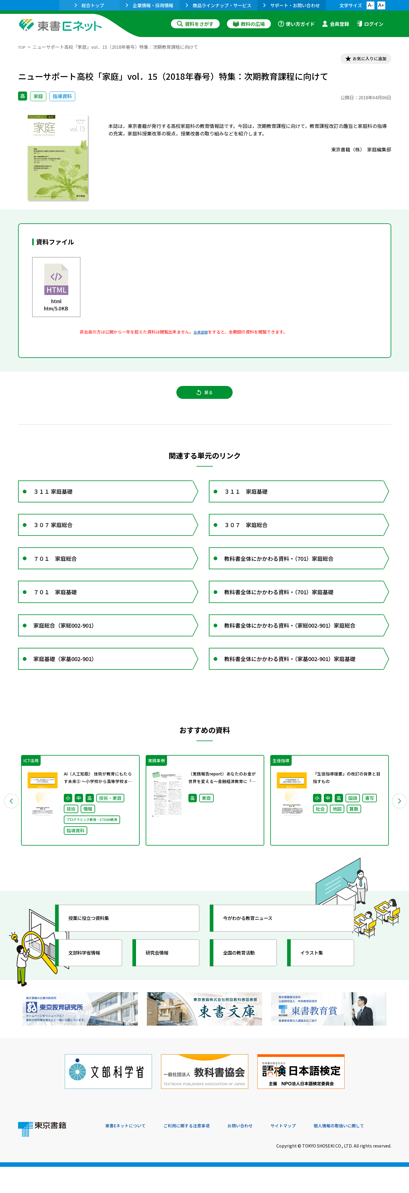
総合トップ (89, 5)
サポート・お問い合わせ (291, 5)
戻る (204, 397)
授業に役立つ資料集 (95, 950)
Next (400, 831)
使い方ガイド (296, 23)
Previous (9, 831)
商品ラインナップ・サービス (218, 5)
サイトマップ (301, 1152)
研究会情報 (161, 985)
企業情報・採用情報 (149, 5)
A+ (381, 5)
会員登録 (335, 23)
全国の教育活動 (244, 985)
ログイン (369, 23)
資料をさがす (195, 23)
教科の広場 (249, 23)
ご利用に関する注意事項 (195, 1152)
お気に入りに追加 (365, 59)
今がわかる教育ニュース (255, 950)
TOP (22, 47)
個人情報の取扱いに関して (362, 1152)
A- (370, 5)
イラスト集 (316, 985)
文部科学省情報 (90, 985)
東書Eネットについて (128, 1152)
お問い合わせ (254, 1152)
